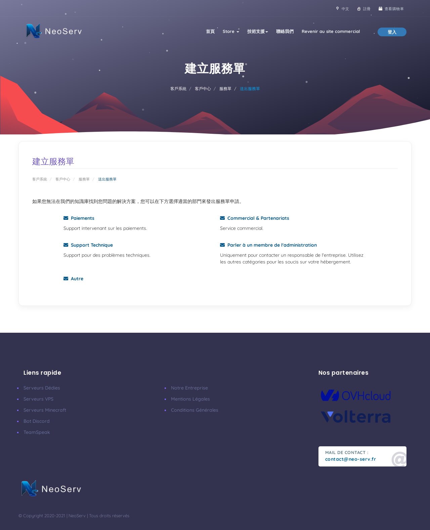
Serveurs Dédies (42, 388)
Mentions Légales (190, 399)
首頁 (210, 31)
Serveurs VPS (38, 399)
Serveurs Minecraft (45, 410)
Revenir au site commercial (331, 31)
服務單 (225, 88)
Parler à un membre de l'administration (268, 245)
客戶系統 (178, 88)
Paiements (78, 218)
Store (231, 31)
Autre (73, 279)
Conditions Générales (194, 410)
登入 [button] (392, 32)
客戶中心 (203, 88)
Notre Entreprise (189, 388)
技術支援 (257, 31)
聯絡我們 (285, 31)
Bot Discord (37, 421)
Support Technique (88, 245)
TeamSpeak (37, 432)
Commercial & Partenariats (254, 218)
